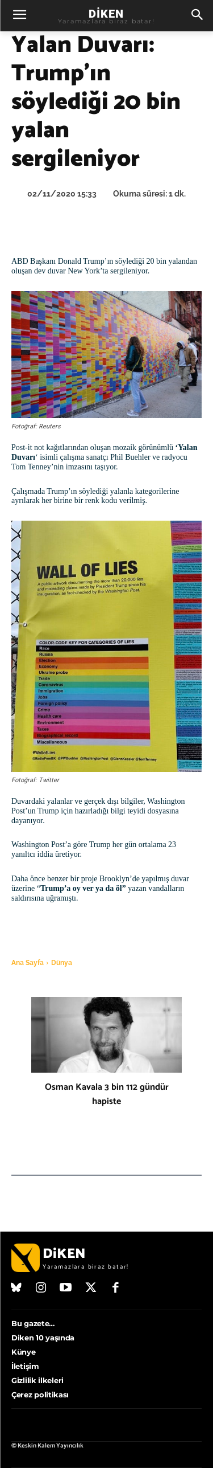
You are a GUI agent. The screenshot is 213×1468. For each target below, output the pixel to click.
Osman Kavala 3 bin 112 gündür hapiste (107, 1094)
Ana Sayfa (27, 963)
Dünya (61, 963)
